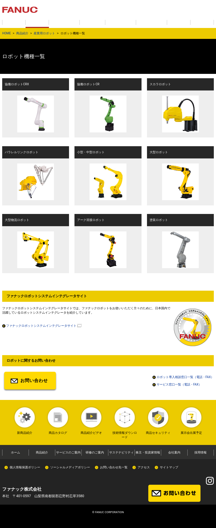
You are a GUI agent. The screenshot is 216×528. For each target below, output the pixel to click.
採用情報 (200, 452)
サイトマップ (169, 467)
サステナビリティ (121, 452)
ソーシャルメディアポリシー (70, 467)
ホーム (15, 452)
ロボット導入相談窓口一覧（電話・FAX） (183, 377)
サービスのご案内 (68, 452)
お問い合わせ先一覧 (114, 467)
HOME (6, 33)
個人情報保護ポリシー (25, 467)
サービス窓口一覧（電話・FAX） (177, 384)
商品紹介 (22, 33)
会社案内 (174, 452)
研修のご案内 (95, 452)
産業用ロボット (44, 33)
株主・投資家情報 (148, 452)
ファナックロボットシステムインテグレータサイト (39, 325)
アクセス (144, 467)
